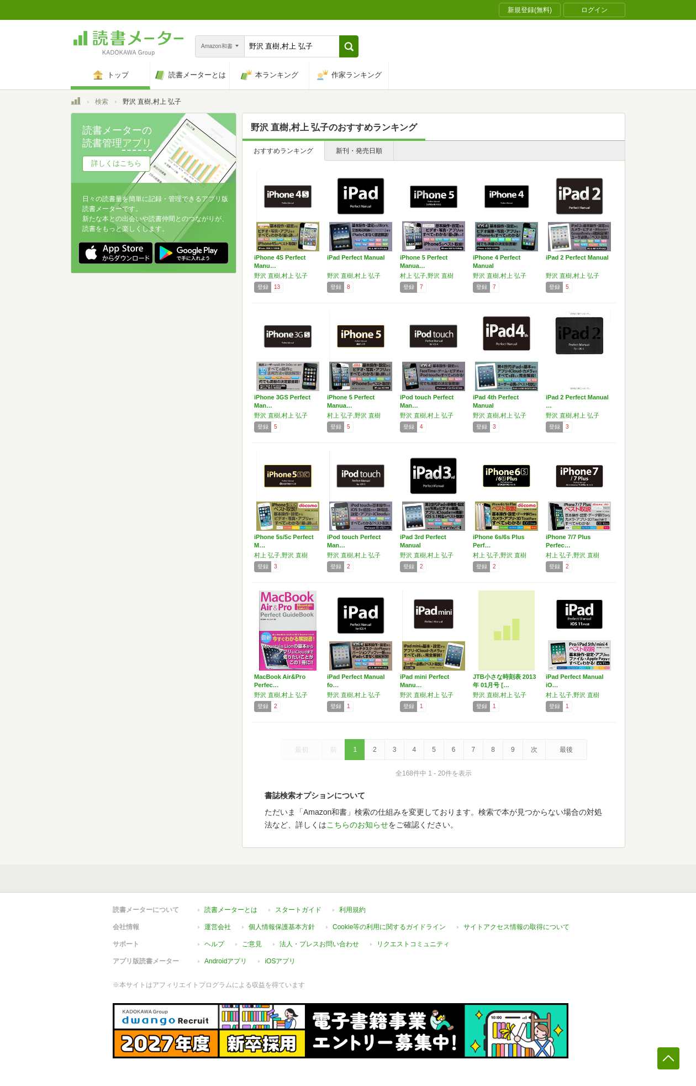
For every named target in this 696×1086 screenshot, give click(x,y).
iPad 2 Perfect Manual (577, 257)
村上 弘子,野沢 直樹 (427, 275)
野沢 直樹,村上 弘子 (281, 275)
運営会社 (217, 927)
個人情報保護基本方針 (282, 927)
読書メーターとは (230, 909)
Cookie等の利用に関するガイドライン (389, 927)
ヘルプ (214, 944)
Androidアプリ (225, 961)
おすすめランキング (283, 151)
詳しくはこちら (116, 163)
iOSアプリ (280, 961)
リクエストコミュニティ (413, 944)
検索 (101, 102)
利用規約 (352, 909)
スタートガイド (298, 909)
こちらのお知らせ (357, 824)
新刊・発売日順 (359, 151)
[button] (348, 46)
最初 (301, 749)
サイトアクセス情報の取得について (516, 927)
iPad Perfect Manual (356, 257)
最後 (566, 749)
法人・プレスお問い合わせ (319, 944)
